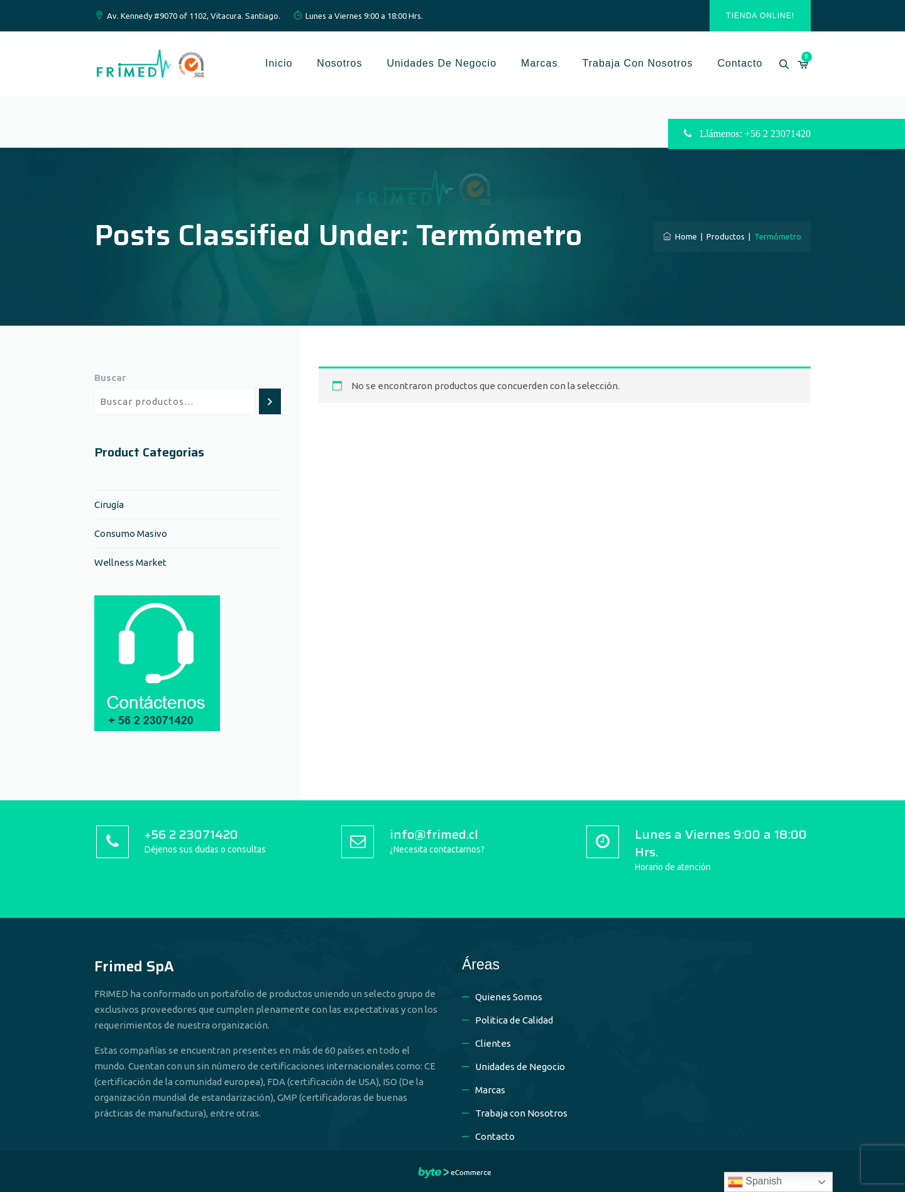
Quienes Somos (508, 996)
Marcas (525, 63)
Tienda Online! (760, 15)
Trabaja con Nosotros (623, 63)
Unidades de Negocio (427, 63)
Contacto (725, 63)
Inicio (264, 63)
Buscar (110, 377)
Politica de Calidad (514, 1020)
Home (680, 236)
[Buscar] (269, 401)
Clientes (493, 1043)
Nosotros (325, 63)
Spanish (755, 1181)
